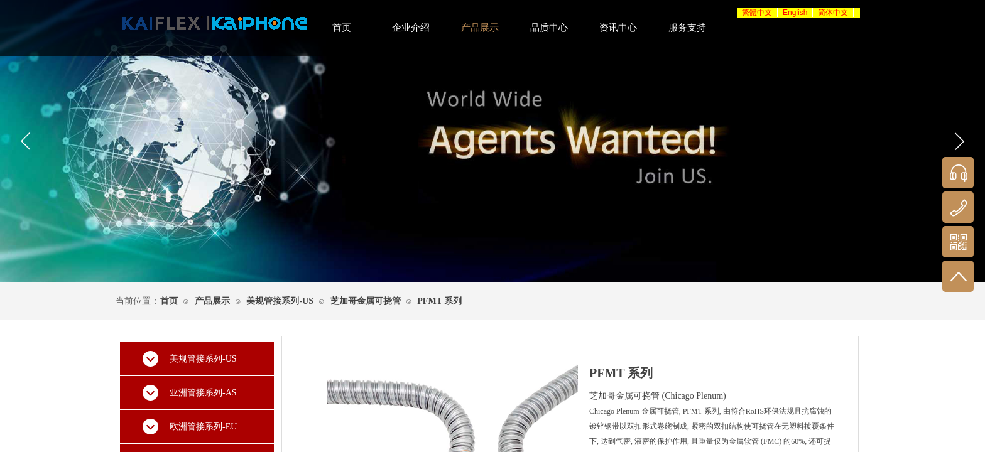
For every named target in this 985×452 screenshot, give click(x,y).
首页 (169, 301)
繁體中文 (757, 12)
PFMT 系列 (439, 301)
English (795, 12)
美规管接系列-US (279, 301)
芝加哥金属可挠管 (365, 301)
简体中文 (833, 12)
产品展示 (212, 301)
